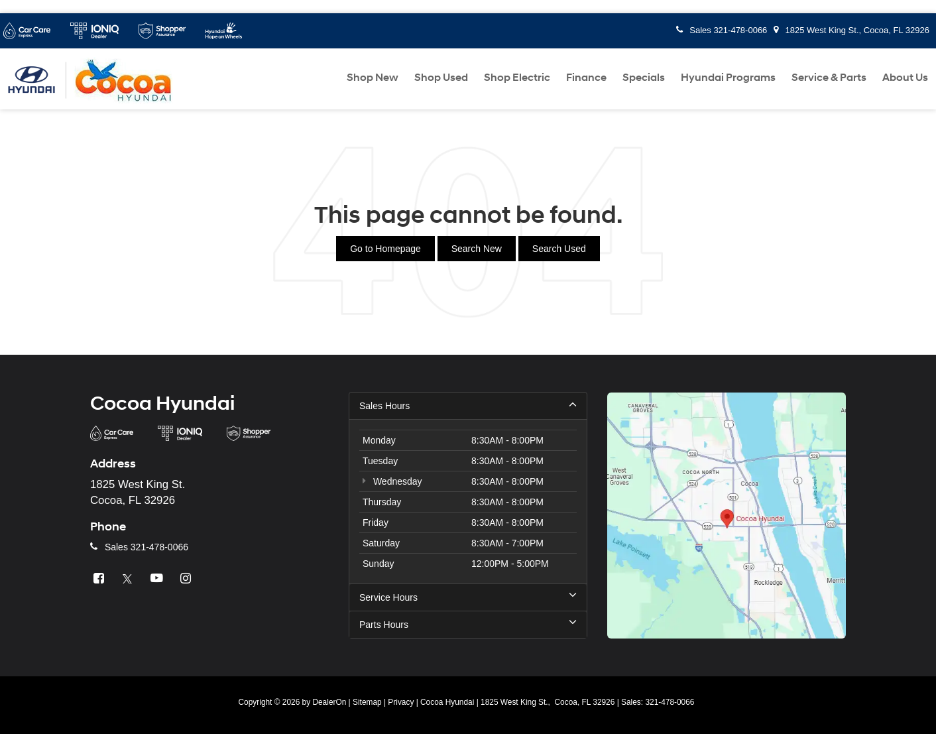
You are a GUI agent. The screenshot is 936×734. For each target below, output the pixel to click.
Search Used (559, 248)
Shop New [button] (372, 77)
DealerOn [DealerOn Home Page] (329, 702)
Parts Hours (468, 624)
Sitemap (367, 702)
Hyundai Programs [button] (728, 77)
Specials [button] (643, 77)
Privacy (401, 702)
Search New (476, 248)
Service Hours (468, 597)
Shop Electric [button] (517, 77)
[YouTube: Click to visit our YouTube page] (158, 579)
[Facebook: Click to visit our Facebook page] (100, 579)
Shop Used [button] (441, 77)
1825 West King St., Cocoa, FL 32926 (851, 30)
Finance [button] (586, 77)
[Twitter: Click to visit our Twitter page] (129, 579)
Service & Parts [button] (828, 77)
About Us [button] (905, 77)
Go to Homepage (385, 248)
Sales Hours (468, 405)
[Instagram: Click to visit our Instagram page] (187, 579)
